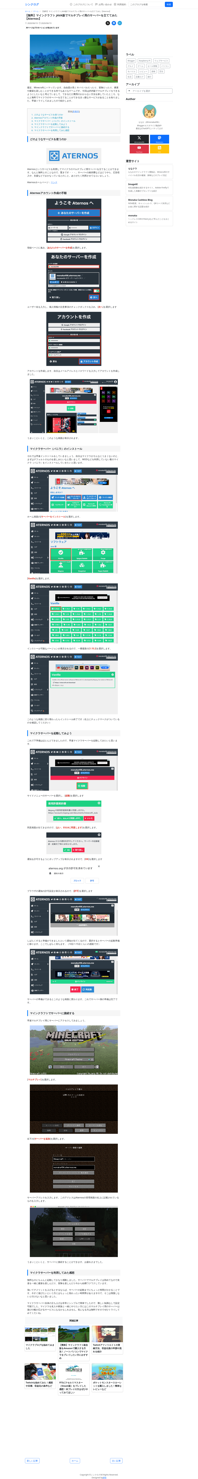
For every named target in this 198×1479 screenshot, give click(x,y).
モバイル (131, 71)
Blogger (131, 60)
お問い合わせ (103, 4)
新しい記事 (32, 1460)
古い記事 (116, 1460)
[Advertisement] (74, 1425)
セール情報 (152, 66)
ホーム (75, 1460)
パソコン (165, 66)
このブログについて (81, 4)
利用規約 (120, 4)
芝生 (161, 71)
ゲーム (140, 66)
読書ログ (139, 76)
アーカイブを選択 (139, 90)
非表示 (76, 111)
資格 (153, 71)
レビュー (143, 71)
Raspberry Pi (144, 60)
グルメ (130, 66)
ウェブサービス (161, 60)
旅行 (149, 76)
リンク (54, 182)
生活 (129, 76)
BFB (104, 1477)
